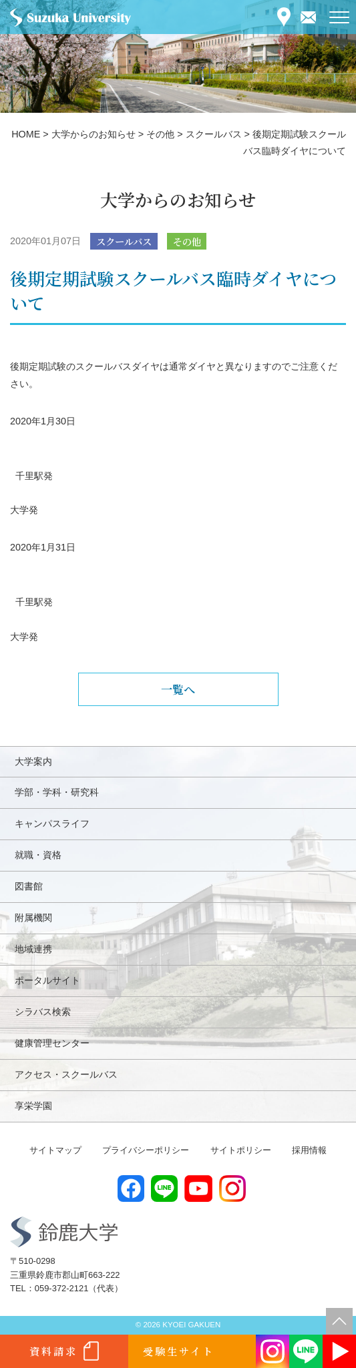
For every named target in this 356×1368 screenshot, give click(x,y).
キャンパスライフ (52, 823)
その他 (187, 241)
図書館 (29, 886)
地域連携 (33, 949)
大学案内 (33, 761)
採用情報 (309, 1150)
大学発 (24, 509)
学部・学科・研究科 (57, 792)
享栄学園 (33, 1105)
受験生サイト (178, 1351)
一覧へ (178, 689)
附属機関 (33, 917)
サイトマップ (55, 1150)
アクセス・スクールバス (66, 1074)
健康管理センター (52, 1043)
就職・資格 (38, 854)
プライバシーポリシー (145, 1150)
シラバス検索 (43, 1011)
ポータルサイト (47, 980)
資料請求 (53, 1351)
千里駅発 (34, 475)
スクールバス (124, 241)
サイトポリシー (240, 1150)
